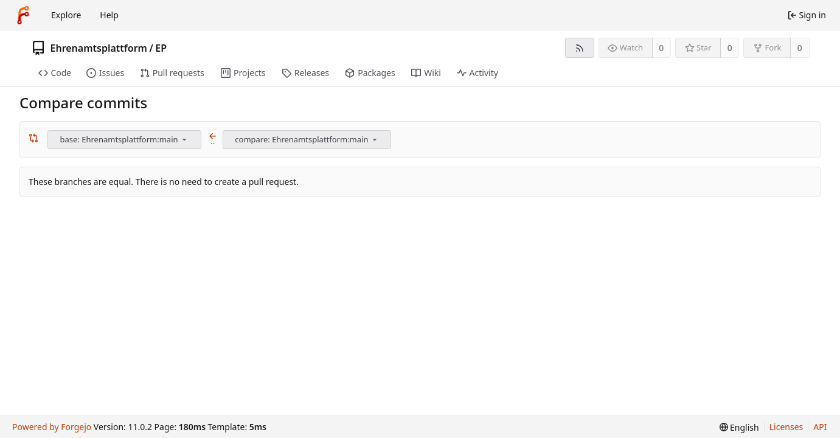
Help (109, 15)
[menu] (184, 139)
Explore (66, 15)
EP (161, 48)
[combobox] (125, 139)
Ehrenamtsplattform (98, 48)
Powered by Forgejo (51, 427)
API (820, 427)
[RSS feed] (579, 48)
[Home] (23, 15)
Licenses (786, 427)
